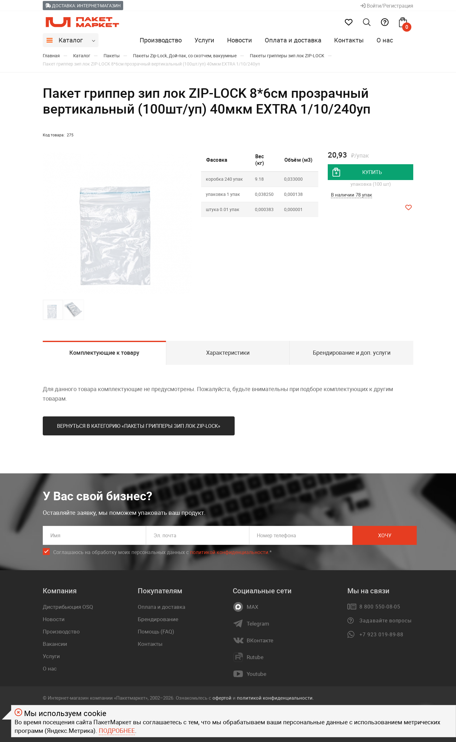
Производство (161, 40)
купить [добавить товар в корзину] (372, 172)
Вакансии (55, 643)
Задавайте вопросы (385, 620)
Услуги (204, 40)
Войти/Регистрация (386, 6)
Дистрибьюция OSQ (68, 606)
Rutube (255, 657)
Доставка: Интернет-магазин (83, 6)
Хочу (384, 535)
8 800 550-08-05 (379, 606)
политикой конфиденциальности (229, 552)
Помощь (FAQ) (156, 631)
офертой (221, 698)
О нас (385, 40)
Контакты (349, 40)
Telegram (258, 623)
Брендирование (158, 619)
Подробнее (117, 730)
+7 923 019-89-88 (381, 634)
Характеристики (228, 352)
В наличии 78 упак (351, 194)
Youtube (256, 673)
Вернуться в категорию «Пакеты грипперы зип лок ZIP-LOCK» (138, 425)
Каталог (71, 40)
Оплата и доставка (293, 40)
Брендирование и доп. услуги (351, 352)
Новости (239, 40)
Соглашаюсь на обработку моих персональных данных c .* (162, 552)
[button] (186, 223)
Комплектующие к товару (104, 352)
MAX (252, 606)
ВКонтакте (260, 640)
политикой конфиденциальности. (275, 698)
